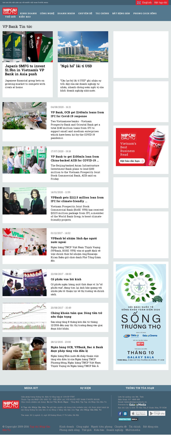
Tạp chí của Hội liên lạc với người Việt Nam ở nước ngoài (25, 2)
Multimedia (133, 429)
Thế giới (10, 16)
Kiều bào (25, 16)
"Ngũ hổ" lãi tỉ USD (76, 66)
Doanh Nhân (66, 13)
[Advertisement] (141, 235)
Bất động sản (121, 13)
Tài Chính (102, 13)
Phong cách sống (69, 429)
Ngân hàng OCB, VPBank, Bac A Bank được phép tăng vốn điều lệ (77, 349)
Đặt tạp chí (160, 2)
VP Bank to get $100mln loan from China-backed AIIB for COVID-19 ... (75, 158)
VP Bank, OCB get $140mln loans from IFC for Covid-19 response (77, 114)
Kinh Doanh (28, 13)
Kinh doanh (66, 426)
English (144, 2)
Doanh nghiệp (115, 429)
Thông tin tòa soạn (140, 388)
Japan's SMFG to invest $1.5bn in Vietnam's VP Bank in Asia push (25, 70)
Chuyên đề (85, 13)
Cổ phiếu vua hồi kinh (66, 279)
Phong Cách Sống (144, 13)
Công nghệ (82, 426)
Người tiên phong (101, 426)
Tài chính (135, 426)
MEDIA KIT (31, 388)
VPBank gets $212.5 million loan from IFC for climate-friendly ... (77, 199)
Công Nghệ (47, 13)
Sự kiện (85, 388)
